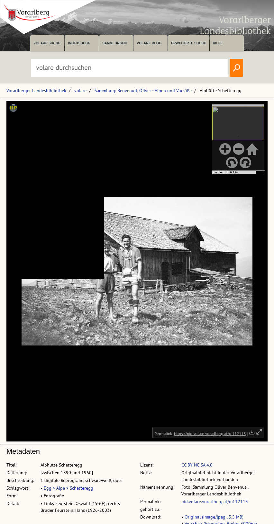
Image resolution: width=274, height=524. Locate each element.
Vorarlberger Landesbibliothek (36, 90)
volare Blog (149, 43)
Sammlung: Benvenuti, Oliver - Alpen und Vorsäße (143, 90)
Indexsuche (79, 43)
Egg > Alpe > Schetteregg (68, 488)
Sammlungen (114, 43)
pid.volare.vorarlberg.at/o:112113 (214, 501)
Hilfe (218, 43)
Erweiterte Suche (188, 43)
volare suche (46, 43)
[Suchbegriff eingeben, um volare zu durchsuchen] (129, 68)
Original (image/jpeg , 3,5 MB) (214, 517)
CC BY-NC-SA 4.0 (197, 465)
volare (80, 90)
